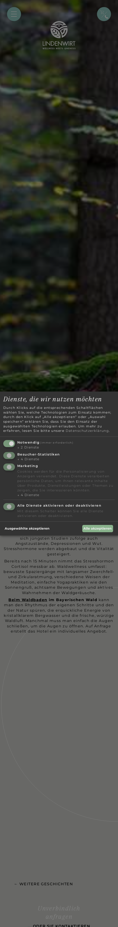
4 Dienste (28, 459)
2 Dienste (28, 447)
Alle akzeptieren (97, 528)
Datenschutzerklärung (87, 431)
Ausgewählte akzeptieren (27, 528)
